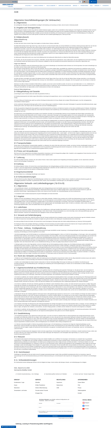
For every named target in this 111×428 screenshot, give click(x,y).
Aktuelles (37, 382)
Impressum (59, 382)
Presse (79, 387)
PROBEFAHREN (84, 5)
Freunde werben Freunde (41, 390)
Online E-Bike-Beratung (41, 387)
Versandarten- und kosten (20, 390)
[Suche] (80, 2)
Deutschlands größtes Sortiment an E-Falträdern (56, 374)
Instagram (85, 402)
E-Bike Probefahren (40, 385)
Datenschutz (60, 385)
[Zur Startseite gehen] (18, 8)
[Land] (84, 2)
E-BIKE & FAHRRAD (38, 5)
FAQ (79, 385)
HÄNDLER (97, 5)
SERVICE (75, 5)
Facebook (85, 405)
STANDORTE (106, 5)
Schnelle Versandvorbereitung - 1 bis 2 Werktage (28, 374)
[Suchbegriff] (48, 2)
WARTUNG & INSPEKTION (65, 5)
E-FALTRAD (28, 5)
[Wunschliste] (87, 2)
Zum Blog (14, 1)
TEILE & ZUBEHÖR (51, 5)
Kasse (15, 385)
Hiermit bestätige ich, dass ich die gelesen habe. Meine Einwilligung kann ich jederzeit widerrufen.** (56, 412)
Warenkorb (16, 387)
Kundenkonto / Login (19, 382)
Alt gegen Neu (38, 393)
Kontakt (80, 393)
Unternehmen (82, 379)
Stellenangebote (82, 390)
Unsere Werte (81, 382)
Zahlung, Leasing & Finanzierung (27, 424)
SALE (91, 5)
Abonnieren (62, 416)
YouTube (85, 408)
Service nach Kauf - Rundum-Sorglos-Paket (84, 374)
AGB (58, 387)
